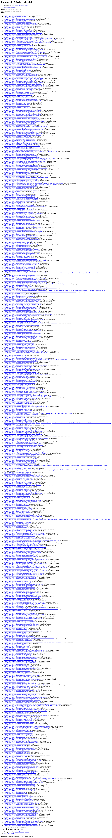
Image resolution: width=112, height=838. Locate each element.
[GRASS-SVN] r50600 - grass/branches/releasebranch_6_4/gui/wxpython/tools (23, 821)
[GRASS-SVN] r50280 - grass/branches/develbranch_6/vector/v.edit (21, 377)
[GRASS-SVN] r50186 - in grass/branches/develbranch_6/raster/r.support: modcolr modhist (26, 243)
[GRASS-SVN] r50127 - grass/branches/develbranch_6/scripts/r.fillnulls (22, 162)
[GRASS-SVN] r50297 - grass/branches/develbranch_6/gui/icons (20, 401)
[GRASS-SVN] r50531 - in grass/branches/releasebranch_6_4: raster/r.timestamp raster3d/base (27, 726)
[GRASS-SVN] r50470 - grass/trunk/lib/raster (15, 644)
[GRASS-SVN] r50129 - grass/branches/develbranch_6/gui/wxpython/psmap (23, 165)
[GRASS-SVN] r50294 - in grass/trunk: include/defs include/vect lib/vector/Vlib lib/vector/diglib (28, 396)
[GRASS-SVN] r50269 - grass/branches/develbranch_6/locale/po (20, 362)
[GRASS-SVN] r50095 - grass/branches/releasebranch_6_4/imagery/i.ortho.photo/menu (25, 119)
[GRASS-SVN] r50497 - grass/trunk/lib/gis (14, 682)
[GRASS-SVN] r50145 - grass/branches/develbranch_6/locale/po (20, 187)
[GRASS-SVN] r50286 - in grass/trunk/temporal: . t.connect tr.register (21, 385)
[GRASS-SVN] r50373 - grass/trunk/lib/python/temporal (18, 509)
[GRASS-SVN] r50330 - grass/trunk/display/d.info (16, 447)
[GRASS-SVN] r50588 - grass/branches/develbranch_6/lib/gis (19, 804)
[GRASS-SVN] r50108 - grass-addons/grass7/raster (16, 137)
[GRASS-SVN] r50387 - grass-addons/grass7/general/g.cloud (19, 530)
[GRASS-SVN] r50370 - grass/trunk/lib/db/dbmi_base (17, 505)
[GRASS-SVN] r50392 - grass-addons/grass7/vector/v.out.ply (19, 537)
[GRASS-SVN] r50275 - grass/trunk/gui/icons (15, 370)
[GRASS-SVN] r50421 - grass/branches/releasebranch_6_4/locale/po (21, 577)
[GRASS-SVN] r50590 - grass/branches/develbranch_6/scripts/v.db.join (21, 807)
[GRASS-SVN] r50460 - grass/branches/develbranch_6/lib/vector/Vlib (21, 631)
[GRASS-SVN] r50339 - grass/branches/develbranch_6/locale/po (20, 460)
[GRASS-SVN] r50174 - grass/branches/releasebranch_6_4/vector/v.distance (23, 227)
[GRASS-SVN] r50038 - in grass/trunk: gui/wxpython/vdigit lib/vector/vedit (23, 41)
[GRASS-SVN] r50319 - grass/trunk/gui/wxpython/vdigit (18, 432)
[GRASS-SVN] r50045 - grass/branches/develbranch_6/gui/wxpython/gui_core (23, 51)
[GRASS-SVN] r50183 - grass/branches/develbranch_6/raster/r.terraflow (22, 239)
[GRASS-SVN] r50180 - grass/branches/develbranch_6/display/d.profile (22, 235)
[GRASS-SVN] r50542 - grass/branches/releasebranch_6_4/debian (20, 741)
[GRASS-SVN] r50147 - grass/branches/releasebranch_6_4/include (20, 190)
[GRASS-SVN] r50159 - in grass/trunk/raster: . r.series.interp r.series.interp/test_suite (25, 206)
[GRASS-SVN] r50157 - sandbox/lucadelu (14, 203)
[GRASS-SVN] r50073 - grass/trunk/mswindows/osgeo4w (18, 89)
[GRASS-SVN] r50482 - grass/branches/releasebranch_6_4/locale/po (21, 661)
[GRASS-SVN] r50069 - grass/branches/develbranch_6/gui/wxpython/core (22, 84)
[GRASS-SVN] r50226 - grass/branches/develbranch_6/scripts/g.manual (22, 301)
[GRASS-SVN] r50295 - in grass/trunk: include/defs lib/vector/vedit (21, 398)
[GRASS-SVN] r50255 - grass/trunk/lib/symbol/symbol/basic (19, 343)
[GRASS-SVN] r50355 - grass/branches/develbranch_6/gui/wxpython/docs (22, 485)
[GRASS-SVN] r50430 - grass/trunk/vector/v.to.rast (17, 589)
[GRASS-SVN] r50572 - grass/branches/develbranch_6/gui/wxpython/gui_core (23, 782)
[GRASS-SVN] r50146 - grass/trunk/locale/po (15, 188)
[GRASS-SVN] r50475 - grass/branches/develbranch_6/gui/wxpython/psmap (23, 651)
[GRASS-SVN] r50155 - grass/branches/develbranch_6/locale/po (20, 201)
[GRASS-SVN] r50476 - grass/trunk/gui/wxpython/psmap (18, 653)
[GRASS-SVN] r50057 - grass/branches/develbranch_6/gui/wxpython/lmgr (22, 67)
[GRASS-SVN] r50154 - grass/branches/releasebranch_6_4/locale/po (21, 199)
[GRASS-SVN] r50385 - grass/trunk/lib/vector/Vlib (16, 527)
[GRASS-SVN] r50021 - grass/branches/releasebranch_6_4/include (20, 17)
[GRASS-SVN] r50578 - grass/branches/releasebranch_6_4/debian (20, 791)
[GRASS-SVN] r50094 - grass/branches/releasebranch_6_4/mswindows (21, 118)
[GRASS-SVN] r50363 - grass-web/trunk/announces (17, 496)
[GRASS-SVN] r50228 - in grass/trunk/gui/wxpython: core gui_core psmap (22, 304)
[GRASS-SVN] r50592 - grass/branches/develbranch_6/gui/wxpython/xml (22, 810)
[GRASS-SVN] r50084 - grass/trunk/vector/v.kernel (17, 104)
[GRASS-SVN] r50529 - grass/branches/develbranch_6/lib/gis (19, 723)
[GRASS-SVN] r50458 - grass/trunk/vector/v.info (16, 628)
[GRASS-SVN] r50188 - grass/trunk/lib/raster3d (16, 246)
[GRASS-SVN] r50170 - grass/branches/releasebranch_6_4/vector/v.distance (23, 221)
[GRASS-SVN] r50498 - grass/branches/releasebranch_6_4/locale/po (21, 683)
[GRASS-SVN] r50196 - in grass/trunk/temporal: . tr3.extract (19, 257)
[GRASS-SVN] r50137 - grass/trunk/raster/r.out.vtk (16, 176)
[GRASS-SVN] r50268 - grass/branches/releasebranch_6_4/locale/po (21, 361)
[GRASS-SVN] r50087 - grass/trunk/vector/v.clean (16, 108)
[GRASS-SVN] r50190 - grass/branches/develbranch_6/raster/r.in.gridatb (22, 249)
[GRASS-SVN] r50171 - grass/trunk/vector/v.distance (17, 223)
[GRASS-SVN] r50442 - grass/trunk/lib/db (14, 606)
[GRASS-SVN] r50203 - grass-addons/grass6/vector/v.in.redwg (19, 267)
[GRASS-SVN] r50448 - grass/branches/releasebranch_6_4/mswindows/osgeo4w (24, 614)
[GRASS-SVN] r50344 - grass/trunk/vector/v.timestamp (18, 468)
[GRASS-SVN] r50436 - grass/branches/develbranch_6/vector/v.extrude (22, 598)
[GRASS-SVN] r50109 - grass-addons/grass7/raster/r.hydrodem (19, 139)
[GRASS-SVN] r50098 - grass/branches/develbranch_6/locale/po (20, 124)
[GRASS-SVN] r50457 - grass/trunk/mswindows (16, 627)
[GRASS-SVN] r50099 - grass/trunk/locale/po (15, 125)
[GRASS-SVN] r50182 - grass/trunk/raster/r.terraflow (17, 238)
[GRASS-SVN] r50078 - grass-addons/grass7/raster (16, 96)
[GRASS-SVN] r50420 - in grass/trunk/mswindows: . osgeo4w (19, 576)
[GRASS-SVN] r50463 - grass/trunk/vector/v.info (16, 635)
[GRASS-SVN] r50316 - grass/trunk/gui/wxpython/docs (18, 428)
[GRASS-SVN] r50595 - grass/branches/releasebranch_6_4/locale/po (21, 814)
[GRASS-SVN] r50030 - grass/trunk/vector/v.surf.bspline (18, 30)
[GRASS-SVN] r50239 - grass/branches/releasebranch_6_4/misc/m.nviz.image (23, 319)
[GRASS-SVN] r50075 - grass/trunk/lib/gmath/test (16, 92)
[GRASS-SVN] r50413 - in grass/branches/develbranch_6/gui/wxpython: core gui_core (25, 566)
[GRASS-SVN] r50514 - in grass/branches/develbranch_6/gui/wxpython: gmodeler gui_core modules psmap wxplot (32, 704)
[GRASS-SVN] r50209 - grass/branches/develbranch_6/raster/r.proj (20, 277)
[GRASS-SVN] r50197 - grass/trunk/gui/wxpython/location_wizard (20, 259)
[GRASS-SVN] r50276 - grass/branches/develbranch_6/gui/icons (20, 372)
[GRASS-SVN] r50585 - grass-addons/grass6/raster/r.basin (18, 800)
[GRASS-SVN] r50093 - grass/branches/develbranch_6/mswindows (20, 117)
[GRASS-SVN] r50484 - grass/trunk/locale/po (15, 664)
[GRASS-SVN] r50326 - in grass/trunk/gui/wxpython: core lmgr (20, 442)
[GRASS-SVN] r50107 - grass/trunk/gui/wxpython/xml (17, 136)
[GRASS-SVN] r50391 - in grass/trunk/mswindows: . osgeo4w (19, 536)
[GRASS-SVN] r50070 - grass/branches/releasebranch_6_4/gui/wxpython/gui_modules (25, 85)
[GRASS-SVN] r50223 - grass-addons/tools (15, 297)
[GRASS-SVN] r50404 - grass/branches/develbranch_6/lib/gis (19, 554)
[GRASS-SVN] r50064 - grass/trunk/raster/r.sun (16, 77)
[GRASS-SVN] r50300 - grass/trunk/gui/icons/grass (17, 405)
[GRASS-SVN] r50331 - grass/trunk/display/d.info (16, 449)
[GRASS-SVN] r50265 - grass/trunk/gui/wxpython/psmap (18, 356)
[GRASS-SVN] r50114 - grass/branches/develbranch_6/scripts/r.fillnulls (22, 146)
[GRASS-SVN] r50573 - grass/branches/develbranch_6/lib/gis (19, 784)
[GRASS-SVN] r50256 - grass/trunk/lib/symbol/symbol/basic (19, 344)
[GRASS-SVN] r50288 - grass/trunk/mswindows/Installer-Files (19, 388)
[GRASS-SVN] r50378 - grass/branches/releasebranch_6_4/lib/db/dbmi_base (23, 516)
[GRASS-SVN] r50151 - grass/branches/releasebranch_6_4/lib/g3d (20, 195)
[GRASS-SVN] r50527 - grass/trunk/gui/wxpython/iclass (18, 720)
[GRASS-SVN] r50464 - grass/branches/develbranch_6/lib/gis (19, 636)
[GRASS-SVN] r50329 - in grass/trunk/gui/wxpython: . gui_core (20, 446)
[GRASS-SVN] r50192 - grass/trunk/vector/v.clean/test (17, 252)
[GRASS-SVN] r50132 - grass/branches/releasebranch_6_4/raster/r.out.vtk (22, 169)
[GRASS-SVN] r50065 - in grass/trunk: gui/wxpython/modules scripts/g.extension (24, 78)
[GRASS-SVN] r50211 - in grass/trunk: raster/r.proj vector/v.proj (20, 279)
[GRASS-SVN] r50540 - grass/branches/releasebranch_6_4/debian (20, 738)
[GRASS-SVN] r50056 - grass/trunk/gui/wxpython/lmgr (18, 66)
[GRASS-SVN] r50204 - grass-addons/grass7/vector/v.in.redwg (19, 268)
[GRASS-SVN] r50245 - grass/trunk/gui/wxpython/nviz (18, 329)
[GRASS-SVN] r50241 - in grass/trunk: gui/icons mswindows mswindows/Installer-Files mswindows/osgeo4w (31, 323)
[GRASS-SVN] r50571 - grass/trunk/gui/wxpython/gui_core (19, 781)
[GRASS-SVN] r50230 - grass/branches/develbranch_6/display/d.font (21, 307)
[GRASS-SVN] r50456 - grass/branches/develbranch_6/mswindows (20, 625)
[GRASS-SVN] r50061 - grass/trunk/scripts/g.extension (17, 73)
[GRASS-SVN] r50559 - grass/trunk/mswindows (16, 764)
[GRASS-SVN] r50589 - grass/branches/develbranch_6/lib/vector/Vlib (21, 806)
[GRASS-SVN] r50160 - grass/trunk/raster (14, 208)
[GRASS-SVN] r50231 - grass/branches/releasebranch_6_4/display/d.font (22, 308)
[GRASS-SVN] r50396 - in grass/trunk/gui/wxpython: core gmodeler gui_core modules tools (27, 542)
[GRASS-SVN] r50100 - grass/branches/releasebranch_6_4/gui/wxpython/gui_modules (25, 126)
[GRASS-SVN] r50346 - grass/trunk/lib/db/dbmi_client (17, 472)
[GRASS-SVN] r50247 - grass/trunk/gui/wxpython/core (18, 332)
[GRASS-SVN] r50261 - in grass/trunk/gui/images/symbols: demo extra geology (24, 351)
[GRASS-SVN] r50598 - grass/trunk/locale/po (15, 818)
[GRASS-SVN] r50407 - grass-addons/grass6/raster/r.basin (18, 558)
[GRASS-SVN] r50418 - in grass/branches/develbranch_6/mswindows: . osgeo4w (24, 573)
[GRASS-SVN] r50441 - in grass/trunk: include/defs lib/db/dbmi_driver (21, 604)
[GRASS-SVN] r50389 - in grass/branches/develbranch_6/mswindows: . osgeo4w (24, 533)
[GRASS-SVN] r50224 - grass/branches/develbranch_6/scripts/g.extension (22, 299)
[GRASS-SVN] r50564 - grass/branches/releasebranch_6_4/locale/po (21, 771)
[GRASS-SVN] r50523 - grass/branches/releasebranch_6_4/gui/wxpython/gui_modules (25, 715)
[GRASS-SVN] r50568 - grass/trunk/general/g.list (16, 777)
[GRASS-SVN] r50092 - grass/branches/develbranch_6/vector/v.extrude (22, 115)
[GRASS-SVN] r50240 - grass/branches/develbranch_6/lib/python (20, 321)
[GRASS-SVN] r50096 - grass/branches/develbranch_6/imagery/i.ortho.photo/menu (24, 121)
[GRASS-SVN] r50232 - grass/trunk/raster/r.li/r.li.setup (17, 310)
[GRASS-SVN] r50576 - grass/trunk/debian (15, 788)
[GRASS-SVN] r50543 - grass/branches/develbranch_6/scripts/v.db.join (21, 742)
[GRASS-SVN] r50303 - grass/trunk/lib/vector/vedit (17, 409)
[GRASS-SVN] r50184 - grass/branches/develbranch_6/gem (19, 241)
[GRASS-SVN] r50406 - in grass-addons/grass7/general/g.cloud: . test (21, 556)
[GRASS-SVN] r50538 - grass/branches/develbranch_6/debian (19, 735)
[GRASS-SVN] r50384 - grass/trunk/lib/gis (14, 526)
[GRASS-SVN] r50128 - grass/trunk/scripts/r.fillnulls (17, 164)
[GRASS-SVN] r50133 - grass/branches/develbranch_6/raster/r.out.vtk (21, 170)
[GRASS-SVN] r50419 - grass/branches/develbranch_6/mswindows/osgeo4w (23, 574)
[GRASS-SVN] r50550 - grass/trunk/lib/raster (15, 752)
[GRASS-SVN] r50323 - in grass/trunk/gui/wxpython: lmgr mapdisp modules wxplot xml (26, 438)
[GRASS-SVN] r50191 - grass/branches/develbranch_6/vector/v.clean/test (22, 250)
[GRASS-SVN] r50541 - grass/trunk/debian (15, 740)
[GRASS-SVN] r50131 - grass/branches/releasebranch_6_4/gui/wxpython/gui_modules (25, 168)
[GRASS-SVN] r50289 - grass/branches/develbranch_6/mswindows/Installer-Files (24, 390)
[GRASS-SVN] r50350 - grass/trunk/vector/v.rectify (17, 478)
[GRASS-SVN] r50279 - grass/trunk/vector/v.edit (16, 376)
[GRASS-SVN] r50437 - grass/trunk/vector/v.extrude (17, 599)
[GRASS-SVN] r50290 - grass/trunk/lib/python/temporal (18, 391)
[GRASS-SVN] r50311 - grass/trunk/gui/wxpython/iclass (18, 420)
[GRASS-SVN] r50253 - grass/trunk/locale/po (15, 340)
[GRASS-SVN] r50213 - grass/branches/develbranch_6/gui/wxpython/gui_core (23, 282)
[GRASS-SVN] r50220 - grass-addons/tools (15, 293)
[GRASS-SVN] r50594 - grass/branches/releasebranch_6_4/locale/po (21, 813)
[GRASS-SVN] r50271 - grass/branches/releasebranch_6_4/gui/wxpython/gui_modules (25, 365)
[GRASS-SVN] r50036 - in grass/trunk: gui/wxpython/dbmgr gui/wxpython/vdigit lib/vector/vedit (28, 38)
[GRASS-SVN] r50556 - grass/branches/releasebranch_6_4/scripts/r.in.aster (22, 760)
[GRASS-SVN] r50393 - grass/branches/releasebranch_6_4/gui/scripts (21, 538)
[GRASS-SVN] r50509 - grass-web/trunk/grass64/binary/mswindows (21, 698)
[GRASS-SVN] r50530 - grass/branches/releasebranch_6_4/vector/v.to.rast (22, 724)
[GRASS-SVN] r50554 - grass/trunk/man (14, 757)
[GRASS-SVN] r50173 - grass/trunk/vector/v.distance (17, 226)
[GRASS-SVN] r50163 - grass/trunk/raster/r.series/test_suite (19, 212)
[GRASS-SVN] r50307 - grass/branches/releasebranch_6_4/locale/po (21, 414)
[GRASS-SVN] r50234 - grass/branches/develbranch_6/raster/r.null (20, 312)
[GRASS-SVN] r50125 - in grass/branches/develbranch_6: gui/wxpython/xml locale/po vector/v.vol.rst (29, 159)
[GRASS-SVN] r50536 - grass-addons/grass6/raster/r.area (18, 733)
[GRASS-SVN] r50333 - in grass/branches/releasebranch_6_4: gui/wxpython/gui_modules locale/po (28, 452)
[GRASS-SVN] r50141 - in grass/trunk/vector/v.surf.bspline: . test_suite (21, 181)
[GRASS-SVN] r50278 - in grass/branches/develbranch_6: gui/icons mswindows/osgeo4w (26, 374)
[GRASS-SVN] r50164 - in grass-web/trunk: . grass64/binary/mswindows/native (24, 213)
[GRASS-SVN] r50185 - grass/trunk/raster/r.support (17, 242)
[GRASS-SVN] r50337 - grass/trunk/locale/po (15, 457)
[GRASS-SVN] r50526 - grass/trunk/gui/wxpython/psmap (18, 719)
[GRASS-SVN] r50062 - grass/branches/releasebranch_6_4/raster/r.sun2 (22, 74)
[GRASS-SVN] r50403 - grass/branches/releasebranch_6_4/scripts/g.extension (23, 552)
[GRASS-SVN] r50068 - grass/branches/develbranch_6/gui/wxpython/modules (23, 82)
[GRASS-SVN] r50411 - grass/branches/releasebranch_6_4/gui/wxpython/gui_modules (25, 563)
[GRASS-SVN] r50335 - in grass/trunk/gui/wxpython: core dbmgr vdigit (22, 454)
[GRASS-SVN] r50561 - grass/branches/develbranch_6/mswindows (20, 767)
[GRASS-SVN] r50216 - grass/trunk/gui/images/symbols (18, 286)
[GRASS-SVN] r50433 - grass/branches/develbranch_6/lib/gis (19, 593)
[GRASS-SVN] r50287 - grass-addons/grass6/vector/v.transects (19, 387)
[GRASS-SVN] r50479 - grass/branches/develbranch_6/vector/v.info (21, 657)
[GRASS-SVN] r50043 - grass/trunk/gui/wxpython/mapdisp (19, 48)
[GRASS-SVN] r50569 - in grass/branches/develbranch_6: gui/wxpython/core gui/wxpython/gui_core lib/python (32, 778)
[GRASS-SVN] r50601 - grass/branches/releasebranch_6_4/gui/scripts (21, 822)
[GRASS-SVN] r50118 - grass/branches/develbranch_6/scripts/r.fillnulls (22, 150)
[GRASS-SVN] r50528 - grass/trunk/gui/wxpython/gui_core (19, 722)
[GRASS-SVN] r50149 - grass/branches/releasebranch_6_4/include (20, 192)
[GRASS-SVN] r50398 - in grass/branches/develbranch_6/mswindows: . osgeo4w (24, 545)
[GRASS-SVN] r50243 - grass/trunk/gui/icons (15, 326)
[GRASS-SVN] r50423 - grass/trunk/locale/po (15, 580)
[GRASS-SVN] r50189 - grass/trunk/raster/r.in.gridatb (17, 248)
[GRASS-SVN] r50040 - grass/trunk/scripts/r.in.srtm (17, 44)
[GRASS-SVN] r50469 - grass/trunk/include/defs (16, 643)
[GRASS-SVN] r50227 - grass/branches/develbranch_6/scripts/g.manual (22, 303)
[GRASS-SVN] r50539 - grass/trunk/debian (15, 737)
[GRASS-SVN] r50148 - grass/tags (12, 191)
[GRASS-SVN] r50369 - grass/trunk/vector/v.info (16, 504)
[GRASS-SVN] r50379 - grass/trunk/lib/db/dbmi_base (17, 518)
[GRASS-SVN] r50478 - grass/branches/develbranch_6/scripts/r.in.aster (21, 655)
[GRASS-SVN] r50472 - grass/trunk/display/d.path (16, 647)
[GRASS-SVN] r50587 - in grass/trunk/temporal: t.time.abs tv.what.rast (21, 803)
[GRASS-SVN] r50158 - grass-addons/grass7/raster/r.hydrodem (19, 205)
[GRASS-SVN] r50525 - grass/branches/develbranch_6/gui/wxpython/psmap (23, 717)
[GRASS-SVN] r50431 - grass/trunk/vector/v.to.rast (17, 591)
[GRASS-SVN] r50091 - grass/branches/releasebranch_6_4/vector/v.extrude (23, 114)
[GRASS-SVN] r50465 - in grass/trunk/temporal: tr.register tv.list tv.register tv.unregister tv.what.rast (29, 638)
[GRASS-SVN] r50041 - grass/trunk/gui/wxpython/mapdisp (19, 45)
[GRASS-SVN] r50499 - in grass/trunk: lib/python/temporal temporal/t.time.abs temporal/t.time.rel (28, 684)
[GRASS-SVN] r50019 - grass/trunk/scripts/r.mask (16, 15)
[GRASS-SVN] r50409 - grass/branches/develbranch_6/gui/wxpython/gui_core (23, 560)
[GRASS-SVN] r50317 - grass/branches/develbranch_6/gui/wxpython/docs (22, 429)
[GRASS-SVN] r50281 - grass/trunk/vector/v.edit (16, 378)
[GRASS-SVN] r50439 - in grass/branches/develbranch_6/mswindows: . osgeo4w (24, 602)
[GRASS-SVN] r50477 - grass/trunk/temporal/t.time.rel (17, 654)
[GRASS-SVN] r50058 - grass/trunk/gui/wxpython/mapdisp (19, 68)
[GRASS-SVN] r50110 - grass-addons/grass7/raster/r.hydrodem (19, 140)
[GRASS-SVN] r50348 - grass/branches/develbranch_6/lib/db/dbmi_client (22, 475)
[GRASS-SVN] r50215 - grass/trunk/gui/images (16, 285)
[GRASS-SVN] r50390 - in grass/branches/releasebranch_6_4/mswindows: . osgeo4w (25, 534)
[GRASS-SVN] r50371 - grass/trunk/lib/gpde (15, 507)
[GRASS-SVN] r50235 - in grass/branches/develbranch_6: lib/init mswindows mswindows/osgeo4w (29, 314)
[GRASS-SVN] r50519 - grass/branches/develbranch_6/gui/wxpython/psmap (23, 709)
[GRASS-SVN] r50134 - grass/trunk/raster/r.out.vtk (16, 172)
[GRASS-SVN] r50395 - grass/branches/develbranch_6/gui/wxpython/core (22, 541)
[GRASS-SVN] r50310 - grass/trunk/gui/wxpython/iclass (18, 418)
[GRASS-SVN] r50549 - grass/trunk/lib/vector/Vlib (16, 751)
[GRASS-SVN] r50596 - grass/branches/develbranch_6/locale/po (20, 815)
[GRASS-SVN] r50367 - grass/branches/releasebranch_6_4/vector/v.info (22, 501)
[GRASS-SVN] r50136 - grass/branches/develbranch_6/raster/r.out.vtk (21, 175)
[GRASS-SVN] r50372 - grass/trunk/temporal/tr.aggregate (18, 508)
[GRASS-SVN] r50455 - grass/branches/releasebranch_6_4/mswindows (21, 624)
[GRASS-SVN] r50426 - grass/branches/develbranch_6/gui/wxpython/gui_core (23, 584)
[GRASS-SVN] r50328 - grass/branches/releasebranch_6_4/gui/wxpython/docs (23, 445)
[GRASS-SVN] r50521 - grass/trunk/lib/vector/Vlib (16, 712)
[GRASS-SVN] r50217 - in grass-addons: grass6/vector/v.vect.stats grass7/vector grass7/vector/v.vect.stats (30, 288)
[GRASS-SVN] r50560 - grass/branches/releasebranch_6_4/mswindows (21, 766)
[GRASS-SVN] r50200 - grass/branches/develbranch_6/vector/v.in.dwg (21, 263)
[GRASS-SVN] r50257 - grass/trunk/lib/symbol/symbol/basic (19, 345)
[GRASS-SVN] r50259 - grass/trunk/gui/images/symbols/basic (19, 348)
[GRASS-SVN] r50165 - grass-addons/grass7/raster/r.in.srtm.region (20, 215)
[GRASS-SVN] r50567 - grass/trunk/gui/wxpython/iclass (18, 775)
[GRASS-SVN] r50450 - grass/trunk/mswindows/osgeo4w (18, 617)
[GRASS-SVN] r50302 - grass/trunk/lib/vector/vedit (17, 407)
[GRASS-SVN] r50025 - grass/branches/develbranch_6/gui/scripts (20, 23)
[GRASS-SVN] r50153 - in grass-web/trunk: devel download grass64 (21, 198)
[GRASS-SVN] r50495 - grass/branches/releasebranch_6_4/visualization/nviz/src (24, 679)
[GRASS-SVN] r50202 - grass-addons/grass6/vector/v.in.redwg (19, 265)
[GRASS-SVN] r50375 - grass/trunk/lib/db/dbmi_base (17, 512)
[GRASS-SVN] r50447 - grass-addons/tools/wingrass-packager (19, 613)
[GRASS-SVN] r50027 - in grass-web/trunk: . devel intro (18, 26)
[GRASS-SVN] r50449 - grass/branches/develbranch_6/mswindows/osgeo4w (23, 616)
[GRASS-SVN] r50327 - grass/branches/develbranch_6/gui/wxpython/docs (22, 443)
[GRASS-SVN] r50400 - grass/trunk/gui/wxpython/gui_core (19, 548)
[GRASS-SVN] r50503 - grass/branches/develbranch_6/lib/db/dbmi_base (22, 690)
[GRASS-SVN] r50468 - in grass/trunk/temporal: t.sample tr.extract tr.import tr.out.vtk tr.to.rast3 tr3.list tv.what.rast (32, 642)
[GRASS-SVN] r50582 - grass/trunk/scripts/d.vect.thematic (18, 796)
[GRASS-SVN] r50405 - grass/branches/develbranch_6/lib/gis (19, 555)
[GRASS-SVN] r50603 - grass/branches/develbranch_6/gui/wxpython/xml (22, 825)
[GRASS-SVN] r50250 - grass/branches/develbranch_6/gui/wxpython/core (22, 336)
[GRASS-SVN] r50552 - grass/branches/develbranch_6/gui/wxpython (21, 755)
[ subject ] (21, 5)
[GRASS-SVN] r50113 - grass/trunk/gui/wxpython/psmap (18, 144)
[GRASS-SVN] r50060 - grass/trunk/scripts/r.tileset (16, 71)
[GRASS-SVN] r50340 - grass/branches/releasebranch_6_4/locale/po (21, 461)
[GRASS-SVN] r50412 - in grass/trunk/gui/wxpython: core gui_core (21, 565)
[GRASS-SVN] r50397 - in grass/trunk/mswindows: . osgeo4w (19, 544)
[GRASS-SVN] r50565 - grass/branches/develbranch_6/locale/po (20, 773)
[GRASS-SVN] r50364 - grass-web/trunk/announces (17, 497)
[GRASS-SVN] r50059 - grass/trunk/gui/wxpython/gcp (17, 70)
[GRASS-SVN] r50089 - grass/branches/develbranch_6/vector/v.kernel (21, 111)
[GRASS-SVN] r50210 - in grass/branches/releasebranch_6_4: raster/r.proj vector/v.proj (25, 278)
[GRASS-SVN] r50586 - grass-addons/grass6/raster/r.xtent (18, 802)
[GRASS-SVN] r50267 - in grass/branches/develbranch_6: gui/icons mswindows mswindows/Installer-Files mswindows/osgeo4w (36, 359)
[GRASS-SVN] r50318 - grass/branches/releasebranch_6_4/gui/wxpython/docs (23, 431)
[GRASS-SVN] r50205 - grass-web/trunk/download (17, 270)
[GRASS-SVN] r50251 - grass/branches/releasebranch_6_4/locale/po (21, 337)
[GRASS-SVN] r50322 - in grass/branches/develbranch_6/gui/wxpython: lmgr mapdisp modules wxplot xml (31, 436)
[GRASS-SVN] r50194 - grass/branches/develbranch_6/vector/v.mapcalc (22, 254)
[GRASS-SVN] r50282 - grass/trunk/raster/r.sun (16, 380)
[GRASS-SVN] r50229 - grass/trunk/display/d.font (16, 305)
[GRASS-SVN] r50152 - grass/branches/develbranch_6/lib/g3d (19, 197)
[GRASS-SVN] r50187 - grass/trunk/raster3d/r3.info (17, 245)
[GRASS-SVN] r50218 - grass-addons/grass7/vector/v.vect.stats (19, 289)
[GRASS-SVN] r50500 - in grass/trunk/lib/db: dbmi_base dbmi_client (21, 686)
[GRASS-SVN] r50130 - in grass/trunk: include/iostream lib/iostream (21, 166)
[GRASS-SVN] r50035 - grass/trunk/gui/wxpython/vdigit (18, 37)
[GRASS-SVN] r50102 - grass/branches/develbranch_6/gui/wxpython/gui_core (23, 129)
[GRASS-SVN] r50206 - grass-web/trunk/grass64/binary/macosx (20, 271)
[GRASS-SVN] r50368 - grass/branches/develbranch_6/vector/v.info (21, 503)
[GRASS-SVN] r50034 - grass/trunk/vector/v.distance (17, 35)
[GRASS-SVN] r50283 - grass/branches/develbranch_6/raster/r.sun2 (21, 381)
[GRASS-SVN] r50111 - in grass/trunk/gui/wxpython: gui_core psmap (21, 141)
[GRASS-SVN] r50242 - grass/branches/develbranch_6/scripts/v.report (21, 325)
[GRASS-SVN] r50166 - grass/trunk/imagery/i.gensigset (18, 216)
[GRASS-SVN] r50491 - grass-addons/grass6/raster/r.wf (18, 673)
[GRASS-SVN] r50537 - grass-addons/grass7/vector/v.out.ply (19, 734)
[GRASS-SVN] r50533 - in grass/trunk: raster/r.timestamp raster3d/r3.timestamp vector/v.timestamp (28, 729)
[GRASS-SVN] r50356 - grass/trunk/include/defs (16, 486)
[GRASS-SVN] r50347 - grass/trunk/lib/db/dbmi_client (17, 474)
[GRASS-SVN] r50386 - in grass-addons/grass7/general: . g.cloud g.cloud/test (23, 529)
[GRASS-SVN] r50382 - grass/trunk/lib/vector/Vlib (16, 523)
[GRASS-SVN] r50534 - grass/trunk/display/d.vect (16, 730)
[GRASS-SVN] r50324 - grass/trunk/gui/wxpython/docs (18, 439)
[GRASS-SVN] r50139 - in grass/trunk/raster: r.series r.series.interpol (21, 179)
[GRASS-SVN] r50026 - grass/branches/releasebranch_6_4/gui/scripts (21, 24)
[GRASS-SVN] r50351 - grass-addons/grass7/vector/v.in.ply (19, 479)
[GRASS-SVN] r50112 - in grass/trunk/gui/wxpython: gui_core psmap (21, 143)
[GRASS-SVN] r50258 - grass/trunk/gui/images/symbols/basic (19, 347)
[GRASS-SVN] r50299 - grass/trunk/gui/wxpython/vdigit (18, 403)
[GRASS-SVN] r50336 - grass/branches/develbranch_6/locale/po (20, 456)
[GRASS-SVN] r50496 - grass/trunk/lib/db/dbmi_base (17, 680)
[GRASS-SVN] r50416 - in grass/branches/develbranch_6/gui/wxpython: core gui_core (25, 570)
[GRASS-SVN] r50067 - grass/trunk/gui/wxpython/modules (19, 81)
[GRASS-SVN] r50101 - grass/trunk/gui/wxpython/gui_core (19, 128)
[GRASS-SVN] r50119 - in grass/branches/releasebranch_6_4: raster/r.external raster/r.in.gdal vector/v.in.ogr (31, 151)
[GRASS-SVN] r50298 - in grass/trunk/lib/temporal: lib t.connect (20, 402)
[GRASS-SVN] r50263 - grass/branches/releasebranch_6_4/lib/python (21, 354)
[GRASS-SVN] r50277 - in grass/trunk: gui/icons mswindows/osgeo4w (21, 373)
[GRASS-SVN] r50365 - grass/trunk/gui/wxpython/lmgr (18, 498)
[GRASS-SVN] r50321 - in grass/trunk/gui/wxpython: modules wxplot (21, 435)
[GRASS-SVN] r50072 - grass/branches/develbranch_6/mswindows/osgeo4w (23, 88)
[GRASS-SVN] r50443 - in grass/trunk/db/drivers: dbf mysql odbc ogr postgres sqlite (25, 607)
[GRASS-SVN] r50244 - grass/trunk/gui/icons (15, 328)
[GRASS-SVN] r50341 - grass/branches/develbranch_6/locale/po (20, 463)
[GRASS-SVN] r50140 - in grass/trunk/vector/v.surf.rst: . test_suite (20, 180)
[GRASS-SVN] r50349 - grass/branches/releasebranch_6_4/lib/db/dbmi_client (23, 476)
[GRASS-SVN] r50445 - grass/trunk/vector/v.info (16, 610)
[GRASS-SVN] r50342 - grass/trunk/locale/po (15, 464)
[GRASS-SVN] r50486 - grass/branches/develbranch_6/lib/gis (19, 667)
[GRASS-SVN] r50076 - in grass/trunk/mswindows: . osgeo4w (19, 93)
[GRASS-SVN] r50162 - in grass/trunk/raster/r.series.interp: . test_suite (21, 210)
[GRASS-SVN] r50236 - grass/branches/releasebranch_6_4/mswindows (21, 315)
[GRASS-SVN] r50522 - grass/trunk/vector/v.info (16, 713)
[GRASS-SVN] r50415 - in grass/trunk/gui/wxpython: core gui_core (21, 569)
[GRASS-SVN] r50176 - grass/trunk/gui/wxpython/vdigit (18, 230)
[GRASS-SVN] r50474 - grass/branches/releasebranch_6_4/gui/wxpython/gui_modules (25, 650)
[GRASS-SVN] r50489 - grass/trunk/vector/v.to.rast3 (17, 671)
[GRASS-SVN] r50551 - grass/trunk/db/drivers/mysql (17, 753)
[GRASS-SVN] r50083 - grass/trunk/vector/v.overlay (17, 103)
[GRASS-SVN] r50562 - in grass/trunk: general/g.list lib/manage (20, 768)
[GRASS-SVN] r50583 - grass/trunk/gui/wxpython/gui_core (19, 797)
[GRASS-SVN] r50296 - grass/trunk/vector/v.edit (16, 399)
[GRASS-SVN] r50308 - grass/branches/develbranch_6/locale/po (20, 416)
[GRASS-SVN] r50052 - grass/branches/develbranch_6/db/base (19, 60)
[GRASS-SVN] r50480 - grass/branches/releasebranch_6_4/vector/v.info (22, 658)
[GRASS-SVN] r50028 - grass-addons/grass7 (15, 27)
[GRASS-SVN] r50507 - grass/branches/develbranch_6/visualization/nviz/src (23, 695)
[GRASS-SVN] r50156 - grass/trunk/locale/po (15, 202)
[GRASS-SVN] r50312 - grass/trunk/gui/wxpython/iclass (18, 421)
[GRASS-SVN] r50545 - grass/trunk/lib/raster (15, 745)
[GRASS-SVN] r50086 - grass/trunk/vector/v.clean (16, 107)
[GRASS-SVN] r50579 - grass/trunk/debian (15, 792)
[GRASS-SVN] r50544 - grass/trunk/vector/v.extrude (17, 744)
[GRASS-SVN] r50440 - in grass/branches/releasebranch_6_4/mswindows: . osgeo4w (25, 603)
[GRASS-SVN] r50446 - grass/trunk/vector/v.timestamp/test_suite (20, 611)
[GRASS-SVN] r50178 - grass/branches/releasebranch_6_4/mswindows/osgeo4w (24, 232)
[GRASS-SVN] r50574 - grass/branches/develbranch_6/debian (19, 785)
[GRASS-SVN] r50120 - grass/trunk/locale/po (15, 152)
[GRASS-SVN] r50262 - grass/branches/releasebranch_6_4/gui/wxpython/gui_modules (25, 352)
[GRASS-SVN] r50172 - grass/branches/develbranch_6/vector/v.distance (22, 224)
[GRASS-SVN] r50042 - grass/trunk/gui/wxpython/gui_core (19, 46)
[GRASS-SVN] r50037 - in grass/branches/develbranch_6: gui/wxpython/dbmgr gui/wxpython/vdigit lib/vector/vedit (33, 39)
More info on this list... (10, 7)
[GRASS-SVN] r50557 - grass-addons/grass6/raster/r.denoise (19, 762)
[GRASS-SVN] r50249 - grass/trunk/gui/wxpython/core (18, 334)
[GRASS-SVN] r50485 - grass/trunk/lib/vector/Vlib (16, 665)
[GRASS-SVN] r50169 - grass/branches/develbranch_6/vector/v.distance (22, 220)
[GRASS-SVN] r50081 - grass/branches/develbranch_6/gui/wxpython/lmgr (22, 100)
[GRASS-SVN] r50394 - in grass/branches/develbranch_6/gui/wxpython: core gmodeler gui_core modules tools (31, 540)
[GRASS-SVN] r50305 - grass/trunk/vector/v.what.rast (17, 412)
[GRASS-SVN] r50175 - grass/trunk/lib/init (15, 228)
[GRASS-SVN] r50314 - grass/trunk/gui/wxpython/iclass (18, 425)
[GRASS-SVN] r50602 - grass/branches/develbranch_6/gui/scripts (20, 824)
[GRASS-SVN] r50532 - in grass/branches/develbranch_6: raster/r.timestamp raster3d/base (26, 727)
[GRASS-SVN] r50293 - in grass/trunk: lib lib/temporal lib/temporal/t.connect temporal (25, 395)
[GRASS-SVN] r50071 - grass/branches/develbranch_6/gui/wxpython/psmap (23, 86)
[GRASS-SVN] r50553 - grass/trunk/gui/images (16, 756)
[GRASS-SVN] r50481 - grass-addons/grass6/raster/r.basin (18, 660)
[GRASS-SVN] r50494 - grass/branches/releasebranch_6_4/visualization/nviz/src (24, 678)
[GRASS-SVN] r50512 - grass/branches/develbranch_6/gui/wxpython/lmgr (22, 701)
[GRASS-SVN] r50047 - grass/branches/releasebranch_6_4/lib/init (20, 53)
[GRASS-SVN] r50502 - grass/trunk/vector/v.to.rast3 (17, 689)
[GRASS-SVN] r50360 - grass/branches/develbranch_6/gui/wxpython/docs (22, 491)
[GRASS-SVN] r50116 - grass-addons (13, 147)
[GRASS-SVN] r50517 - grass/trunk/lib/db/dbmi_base (17, 706)
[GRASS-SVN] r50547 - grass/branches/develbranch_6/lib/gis (19, 748)
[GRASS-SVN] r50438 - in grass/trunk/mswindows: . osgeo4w (19, 600)
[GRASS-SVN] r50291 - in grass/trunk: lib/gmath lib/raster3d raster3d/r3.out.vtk (24, 392)
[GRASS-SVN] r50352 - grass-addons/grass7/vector (17, 480)
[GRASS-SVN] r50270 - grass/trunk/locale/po (15, 363)
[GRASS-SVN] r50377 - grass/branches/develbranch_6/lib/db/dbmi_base (22, 515)
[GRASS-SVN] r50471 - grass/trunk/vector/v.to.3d (16, 646)
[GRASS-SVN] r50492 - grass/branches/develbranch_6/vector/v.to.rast (21, 675)
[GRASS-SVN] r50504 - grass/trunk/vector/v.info (16, 691)
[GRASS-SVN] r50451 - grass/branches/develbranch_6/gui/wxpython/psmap (23, 618)
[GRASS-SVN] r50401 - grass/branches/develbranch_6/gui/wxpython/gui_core (23, 549)
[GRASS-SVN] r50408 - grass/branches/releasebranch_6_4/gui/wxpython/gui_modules (25, 559)
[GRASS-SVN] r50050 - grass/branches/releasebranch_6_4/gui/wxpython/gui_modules (25, 57)
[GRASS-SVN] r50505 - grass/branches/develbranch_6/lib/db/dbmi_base (22, 693)
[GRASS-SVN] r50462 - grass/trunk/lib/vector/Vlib (16, 633)
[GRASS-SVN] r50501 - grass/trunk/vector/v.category (17, 687)
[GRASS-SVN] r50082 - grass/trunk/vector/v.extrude (17, 102)
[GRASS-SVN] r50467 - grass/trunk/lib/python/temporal (18, 640)
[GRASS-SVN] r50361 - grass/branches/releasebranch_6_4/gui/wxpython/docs (23, 493)
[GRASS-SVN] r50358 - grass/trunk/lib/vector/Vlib (16, 489)
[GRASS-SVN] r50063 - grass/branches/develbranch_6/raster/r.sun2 (21, 75)
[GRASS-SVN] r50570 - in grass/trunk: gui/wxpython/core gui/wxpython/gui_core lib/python (27, 780)
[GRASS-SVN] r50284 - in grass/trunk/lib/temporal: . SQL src (19, 383)
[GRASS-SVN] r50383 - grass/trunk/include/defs (16, 525)
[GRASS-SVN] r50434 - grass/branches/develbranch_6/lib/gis (19, 595)
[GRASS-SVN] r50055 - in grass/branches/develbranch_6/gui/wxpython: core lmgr (24, 64)
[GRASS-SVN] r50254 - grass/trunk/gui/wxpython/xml (17, 341)
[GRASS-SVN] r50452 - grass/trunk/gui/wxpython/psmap (18, 620)
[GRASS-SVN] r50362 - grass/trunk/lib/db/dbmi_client (17, 494)
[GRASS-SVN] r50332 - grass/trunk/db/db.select (16, 450)
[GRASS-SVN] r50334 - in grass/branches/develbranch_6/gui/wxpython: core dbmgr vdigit (26, 453)
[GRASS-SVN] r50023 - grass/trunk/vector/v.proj (16, 20)
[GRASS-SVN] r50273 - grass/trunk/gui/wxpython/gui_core (19, 367)
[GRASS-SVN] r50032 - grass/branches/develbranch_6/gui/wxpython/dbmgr (23, 33)
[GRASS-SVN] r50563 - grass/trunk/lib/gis (14, 770)
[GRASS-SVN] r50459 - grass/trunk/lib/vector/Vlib (16, 629)
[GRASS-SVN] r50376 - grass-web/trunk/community (17, 514)
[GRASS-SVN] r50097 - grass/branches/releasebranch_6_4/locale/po (21, 122)
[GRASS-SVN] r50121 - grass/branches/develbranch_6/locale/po (20, 154)
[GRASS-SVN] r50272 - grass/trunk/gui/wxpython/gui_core (19, 366)
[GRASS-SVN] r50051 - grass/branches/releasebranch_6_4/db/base (20, 59)
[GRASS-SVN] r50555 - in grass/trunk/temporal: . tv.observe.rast (20, 759)
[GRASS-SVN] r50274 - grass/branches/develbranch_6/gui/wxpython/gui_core (23, 369)
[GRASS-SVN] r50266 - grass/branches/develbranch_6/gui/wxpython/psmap (23, 358)
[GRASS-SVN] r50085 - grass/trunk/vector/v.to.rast (17, 106)
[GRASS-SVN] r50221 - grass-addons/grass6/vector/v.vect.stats (19, 294)
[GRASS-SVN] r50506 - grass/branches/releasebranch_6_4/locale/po (21, 694)
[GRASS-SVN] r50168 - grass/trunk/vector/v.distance (17, 219)
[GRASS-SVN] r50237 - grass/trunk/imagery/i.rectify (17, 316)
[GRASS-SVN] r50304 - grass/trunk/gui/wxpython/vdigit (18, 410)
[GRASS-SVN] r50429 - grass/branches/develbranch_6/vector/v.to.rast (21, 588)
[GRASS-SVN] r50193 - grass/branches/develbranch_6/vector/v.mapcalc (22, 253)
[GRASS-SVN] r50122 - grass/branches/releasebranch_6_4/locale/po (21, 155)
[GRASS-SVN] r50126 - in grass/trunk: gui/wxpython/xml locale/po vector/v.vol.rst (24, 161)
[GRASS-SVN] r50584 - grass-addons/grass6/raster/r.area (18, 799)
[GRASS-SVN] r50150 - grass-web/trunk (14, 194)
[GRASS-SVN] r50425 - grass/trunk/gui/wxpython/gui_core (19, 582)
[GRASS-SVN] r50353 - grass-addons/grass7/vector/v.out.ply (19, 482)
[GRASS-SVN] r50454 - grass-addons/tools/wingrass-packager (19, 622)
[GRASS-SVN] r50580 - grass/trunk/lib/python (15, 793)
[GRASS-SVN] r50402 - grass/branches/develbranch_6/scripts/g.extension (22, 551)
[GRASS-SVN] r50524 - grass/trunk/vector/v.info (16, 716)
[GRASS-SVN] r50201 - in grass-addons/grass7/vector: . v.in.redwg (20, 264)
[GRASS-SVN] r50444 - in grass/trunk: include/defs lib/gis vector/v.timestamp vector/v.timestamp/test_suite (31, 609)
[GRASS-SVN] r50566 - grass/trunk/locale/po (15, 774)
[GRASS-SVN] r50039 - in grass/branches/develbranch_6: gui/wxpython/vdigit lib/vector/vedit (27, 42)
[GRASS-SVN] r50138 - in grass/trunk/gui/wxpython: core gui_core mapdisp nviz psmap (26, 177)
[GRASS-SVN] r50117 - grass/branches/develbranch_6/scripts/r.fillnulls (22, 148)
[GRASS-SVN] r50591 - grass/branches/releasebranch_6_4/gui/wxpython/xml (23, 808)
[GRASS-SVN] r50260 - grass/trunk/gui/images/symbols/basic (19, 350)
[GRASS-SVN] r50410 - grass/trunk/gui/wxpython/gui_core (19, 562)
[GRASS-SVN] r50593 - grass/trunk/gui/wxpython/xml (17, 811)
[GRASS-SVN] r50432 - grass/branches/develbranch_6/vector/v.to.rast (21, 592)
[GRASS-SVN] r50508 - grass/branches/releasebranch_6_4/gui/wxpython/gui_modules (25, 697)
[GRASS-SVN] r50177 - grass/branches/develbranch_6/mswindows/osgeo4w (23, 231)
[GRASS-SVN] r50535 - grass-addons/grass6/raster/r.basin (18, 731)
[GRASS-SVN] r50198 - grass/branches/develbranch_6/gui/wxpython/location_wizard (25, 260)
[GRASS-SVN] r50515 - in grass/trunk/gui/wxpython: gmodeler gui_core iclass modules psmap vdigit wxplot (31, 705)
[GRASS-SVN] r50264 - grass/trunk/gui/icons (15, 355)
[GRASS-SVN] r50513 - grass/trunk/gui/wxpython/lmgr (18, 702)
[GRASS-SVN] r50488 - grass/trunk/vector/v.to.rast (17, 669)
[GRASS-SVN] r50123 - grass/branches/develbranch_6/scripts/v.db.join (21, 157)
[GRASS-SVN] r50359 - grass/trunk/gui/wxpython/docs (18, 490)
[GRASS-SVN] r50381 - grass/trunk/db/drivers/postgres (18, 522)
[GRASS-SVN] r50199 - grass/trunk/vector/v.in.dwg (17, 261)
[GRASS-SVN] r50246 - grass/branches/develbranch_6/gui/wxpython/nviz (22, 330)
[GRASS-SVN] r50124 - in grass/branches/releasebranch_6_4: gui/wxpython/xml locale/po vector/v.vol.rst (30, 158)
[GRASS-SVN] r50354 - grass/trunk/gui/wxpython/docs (18, 483)
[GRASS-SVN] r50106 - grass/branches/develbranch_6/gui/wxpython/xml (22, 135)
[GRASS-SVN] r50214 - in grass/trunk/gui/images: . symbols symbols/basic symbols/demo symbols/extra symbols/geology (34, 283)
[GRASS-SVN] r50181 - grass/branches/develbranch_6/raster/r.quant (21, 237)
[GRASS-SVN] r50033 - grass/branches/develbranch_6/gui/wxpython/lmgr (22, 34)
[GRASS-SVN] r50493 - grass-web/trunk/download (17, 676)
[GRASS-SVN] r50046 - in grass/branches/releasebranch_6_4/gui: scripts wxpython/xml (26, 52)
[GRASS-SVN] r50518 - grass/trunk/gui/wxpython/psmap (18, 708)
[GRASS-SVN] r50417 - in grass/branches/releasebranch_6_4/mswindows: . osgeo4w (25, 571)
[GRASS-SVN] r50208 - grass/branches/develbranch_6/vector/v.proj (21, 275)
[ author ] (27, 5)
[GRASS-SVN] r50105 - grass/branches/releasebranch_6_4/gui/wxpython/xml (23, 133)
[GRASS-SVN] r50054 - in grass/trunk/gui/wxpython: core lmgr (20, 63)
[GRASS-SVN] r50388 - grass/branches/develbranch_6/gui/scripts (20, 531)
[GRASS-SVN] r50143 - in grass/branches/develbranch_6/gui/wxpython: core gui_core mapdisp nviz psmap (30, 184)
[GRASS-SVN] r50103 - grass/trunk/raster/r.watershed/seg (18, 130)
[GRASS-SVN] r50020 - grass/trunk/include (15, 16)
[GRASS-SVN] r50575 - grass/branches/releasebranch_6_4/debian (20, 786)
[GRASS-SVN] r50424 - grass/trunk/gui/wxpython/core (18, 581)
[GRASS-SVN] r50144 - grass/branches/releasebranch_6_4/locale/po (21, 186)
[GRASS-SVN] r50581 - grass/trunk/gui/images (16, 795)
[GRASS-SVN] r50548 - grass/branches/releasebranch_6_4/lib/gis (20, 749)
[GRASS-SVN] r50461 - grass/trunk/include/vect (16, 632)
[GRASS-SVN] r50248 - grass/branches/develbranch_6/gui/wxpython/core (22, 333)
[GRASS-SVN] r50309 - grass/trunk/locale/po (15, 417)
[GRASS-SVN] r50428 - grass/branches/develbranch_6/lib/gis (19, 587)
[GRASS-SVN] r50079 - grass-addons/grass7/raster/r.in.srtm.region (20, 97)
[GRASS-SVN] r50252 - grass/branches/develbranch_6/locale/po (20, 339)
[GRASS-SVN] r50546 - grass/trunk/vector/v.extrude (17, 746)
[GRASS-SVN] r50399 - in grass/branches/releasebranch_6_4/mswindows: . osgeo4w (25, 547)
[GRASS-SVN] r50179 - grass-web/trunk (14, 234)
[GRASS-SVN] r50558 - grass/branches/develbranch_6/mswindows (20, 763)
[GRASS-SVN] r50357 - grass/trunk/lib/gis (14, 487)
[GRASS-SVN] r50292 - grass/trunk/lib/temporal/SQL (17, 394)
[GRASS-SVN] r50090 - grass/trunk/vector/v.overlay (17, 113)
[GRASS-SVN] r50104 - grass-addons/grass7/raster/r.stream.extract (20, 132)
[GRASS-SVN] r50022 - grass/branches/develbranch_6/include (19, 19)
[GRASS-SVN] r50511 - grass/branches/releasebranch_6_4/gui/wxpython (22, 700)
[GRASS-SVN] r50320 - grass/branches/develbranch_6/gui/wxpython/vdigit (23, 434)
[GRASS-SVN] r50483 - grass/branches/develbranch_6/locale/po (20, 662)
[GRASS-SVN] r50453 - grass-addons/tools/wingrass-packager (19, 621)
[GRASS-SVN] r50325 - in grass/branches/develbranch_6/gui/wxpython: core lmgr (24, 441)
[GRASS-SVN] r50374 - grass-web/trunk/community (17, 511)
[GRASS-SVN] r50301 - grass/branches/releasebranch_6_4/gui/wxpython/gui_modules (25, 406)
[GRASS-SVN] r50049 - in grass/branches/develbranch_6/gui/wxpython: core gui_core (25, 56)
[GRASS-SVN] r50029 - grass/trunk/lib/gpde (15, 28)
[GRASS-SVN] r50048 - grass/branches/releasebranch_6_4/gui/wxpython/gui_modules (25, 55)
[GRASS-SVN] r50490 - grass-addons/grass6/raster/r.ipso (18, 672)
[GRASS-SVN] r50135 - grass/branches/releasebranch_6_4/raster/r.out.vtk (22, 173)
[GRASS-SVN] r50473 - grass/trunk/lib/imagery (16, 649)
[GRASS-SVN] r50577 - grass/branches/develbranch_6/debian (19, 789)
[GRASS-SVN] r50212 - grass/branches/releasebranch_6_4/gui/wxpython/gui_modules (25, 281)
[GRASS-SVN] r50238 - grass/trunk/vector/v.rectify (17, 318)
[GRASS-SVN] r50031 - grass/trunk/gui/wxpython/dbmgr (18, 31)
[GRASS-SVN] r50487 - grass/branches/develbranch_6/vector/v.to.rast (21, 668)
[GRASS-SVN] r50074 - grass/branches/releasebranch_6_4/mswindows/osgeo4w (24, 90)
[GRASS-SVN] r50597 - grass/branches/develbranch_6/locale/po (20, 817)
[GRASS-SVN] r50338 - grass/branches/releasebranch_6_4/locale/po (21, 458)
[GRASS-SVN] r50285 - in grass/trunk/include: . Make (17, 384)
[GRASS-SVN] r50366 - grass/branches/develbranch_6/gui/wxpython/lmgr (22, 500)
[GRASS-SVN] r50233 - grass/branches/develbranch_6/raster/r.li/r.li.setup (22, 311)
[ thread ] (17, 5)
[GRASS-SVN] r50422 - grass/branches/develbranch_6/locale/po (20, 578)
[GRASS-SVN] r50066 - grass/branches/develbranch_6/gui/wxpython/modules (23, 79)
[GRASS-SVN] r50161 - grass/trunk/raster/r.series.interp (18, 209)
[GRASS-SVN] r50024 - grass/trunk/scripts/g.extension (17, 22)
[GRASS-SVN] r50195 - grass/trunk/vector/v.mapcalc (17, 256)
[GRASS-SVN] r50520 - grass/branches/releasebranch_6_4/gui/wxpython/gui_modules (25, 711)
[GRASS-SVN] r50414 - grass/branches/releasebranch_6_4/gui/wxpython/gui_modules (25, 567)
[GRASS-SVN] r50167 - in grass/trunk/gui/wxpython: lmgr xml (20, 217)
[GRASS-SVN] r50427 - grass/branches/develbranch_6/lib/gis (19, 585)
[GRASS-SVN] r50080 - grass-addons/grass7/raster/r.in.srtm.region (20, 99)
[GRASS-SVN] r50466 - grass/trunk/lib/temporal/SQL (17, 639)
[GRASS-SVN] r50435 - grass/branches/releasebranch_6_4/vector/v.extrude (23, 596)
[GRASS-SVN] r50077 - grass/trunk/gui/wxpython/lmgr (18, 95)
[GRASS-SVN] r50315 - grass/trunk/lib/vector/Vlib (16, 427)
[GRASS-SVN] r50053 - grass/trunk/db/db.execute (16, 62)
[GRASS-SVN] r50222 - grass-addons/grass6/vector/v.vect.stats (19, 296)
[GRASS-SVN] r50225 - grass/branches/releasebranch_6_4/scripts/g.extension (23, 300)
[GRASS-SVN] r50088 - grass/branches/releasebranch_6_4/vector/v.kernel (22, 110)
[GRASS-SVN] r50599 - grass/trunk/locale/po (15, 819)
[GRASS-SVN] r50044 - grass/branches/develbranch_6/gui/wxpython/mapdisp (23, 49)
